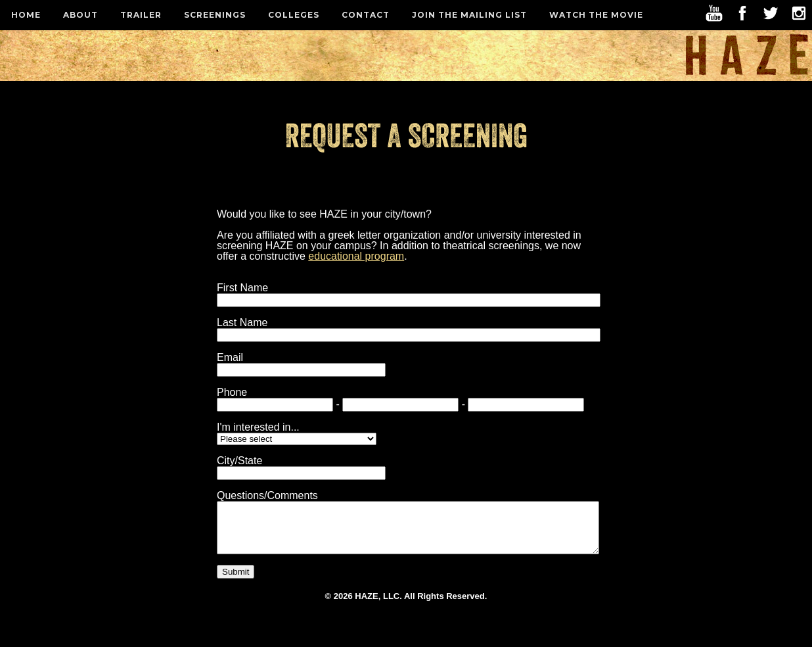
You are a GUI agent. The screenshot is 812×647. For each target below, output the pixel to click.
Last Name (242, 322)
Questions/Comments (267, 495)
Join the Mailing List (469, 15)
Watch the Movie (596, 15)
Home (26, 15)
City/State (239, 460)
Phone (232, 392)
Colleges (293, 15)
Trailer (141, 15)
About (80, 15)
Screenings (215, 15)
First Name (242, 287)
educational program (356, 256)
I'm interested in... (258, 427)
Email (230, 357)
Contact (366, 15)
